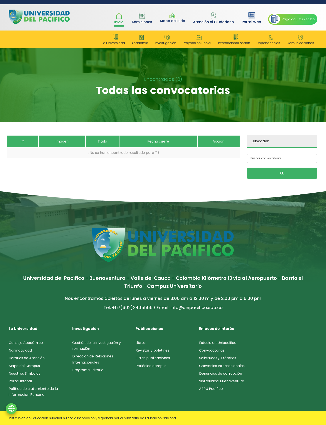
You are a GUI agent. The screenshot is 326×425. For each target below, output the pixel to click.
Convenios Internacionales (222, 365)
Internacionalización (236, 39)
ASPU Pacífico (211, 388)
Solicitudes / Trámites (217, 357)
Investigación (167, 40)
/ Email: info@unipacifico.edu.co (188, 307)
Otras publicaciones (153, 357)
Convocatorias (211, 350)
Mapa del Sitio (172, 17)
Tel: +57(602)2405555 (128, 307)
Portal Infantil (20, 381)
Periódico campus (151, 365)
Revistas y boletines (152, 350)
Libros (141, 342)
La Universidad (115, 39)
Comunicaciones (300, 40)
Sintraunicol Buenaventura (221, 381)
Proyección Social (199, 40)
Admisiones (141, 18)
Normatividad (20, 350)
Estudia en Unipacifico (217, 342)
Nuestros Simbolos (24, 373)
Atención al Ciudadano (213, 18)
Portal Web (251, 18)
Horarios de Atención (27, 357)
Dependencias (270, 40)
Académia (141, 40)
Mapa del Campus (24, 365)
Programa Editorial (88, 369)
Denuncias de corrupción (220, 373)
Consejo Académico (26, 342)
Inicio (119, 18)
